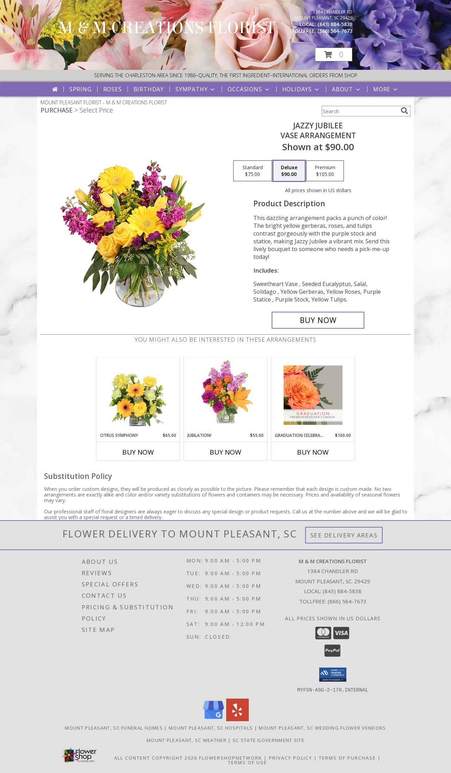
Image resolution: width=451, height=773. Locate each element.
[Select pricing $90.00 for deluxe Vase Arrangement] (289, 171)
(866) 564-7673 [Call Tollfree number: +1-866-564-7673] (347, 601)
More (386, 89)
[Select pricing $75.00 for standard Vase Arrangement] (253, 171)
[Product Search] (359, 111)
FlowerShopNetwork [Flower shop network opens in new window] (230, 757)
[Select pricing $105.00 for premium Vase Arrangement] (325, 171)
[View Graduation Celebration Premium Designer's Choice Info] (313, 395)
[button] (333, 54)
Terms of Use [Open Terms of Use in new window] (247, 762)
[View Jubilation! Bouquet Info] (225, 395)
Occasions (249, 89)
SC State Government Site (268, 740)
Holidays (301, 89)
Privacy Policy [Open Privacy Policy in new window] (290, 757)
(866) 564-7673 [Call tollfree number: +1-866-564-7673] (334, 31)
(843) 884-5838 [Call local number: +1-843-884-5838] (334, 24)
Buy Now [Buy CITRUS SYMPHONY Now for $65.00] (138, 452)
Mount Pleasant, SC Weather (187, 740)
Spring (80, 89)
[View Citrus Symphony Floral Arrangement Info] (138, 395)
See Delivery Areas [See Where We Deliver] (344, 535)
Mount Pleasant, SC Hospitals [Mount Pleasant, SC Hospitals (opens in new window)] (211, 727)
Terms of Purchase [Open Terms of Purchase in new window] (347, 757)
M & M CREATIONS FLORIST (167, 28)
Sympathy (195, 89)
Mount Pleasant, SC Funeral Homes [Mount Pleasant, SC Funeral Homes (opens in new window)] (114, 727)
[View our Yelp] (237, 719)
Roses (112, 89)
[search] (404, 111)
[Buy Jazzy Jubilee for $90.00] (318, 320)
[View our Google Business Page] (213, 719)
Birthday (149, 89)
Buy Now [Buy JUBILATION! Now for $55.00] (225, 452)
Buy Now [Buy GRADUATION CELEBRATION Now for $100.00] (313, 452)
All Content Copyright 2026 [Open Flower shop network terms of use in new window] (155, 757)
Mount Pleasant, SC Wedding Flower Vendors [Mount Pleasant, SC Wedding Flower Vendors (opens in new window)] (322, 727)
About (347, 89)
